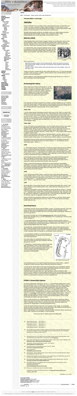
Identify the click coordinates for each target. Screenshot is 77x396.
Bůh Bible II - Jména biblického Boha (6, 166)
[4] (34, 241)
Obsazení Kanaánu (25, 379)
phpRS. (33, 391)
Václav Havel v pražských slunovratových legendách (5, 133)
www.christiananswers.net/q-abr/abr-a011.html (37, 366)
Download (3, 98)
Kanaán (54, 45)
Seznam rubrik (4, 97)
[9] (33, 217)
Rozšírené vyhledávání (4, 103)
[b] (24, 329)
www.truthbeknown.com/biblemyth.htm (35, 344)
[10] (69, 58)
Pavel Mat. (26, 384)
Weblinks (3, 100)
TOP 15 (3, 101)
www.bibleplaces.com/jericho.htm (34, 350)
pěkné (4, 179)
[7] (57, 160)
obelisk (4, 136)
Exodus (34, 293)
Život (4, 148)
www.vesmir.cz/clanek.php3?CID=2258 (35, 347)
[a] (29, 116)
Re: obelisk (5, 124)
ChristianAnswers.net (47, 215)
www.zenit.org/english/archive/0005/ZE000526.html (38, 360)
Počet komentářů (65, 384)
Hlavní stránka (4, 96)
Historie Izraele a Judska (26, 380)
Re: (4, 157)
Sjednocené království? (26, 382)
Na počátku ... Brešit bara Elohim (5, 186)
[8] (55, 194)
